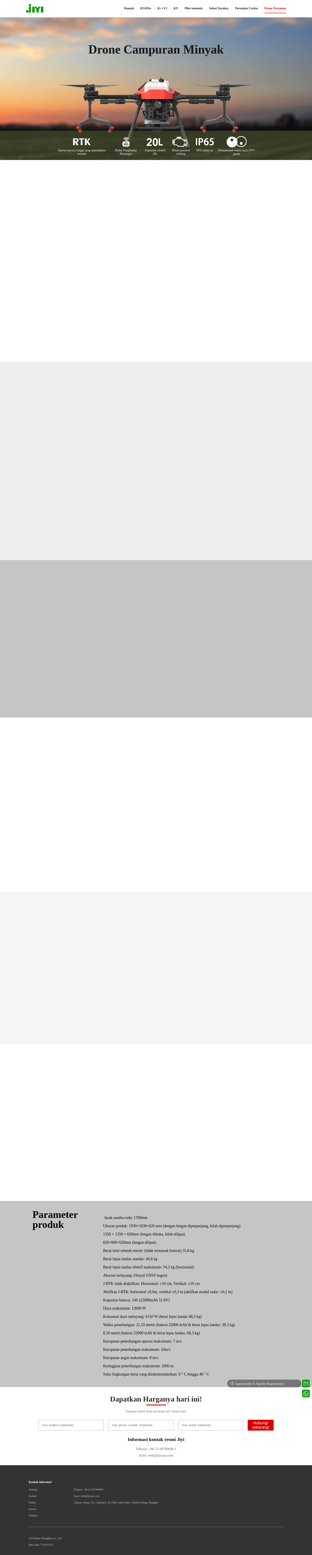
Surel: (143, 1455)
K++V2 (162, 8)
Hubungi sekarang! (260, 1425)
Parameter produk (55, 1219)
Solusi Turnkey (219, 8)
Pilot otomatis (194, 8)
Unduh (32, 1502)
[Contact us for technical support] (306, 1383)
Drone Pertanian (275, 8)
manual (32, 1509)
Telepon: (142, 1449)
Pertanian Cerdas (246, 8)
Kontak (32, 1496)
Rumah (129, 8)
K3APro (145, 8)
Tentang (33, 1489)
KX (176, 8)
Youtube (33, 1515)
